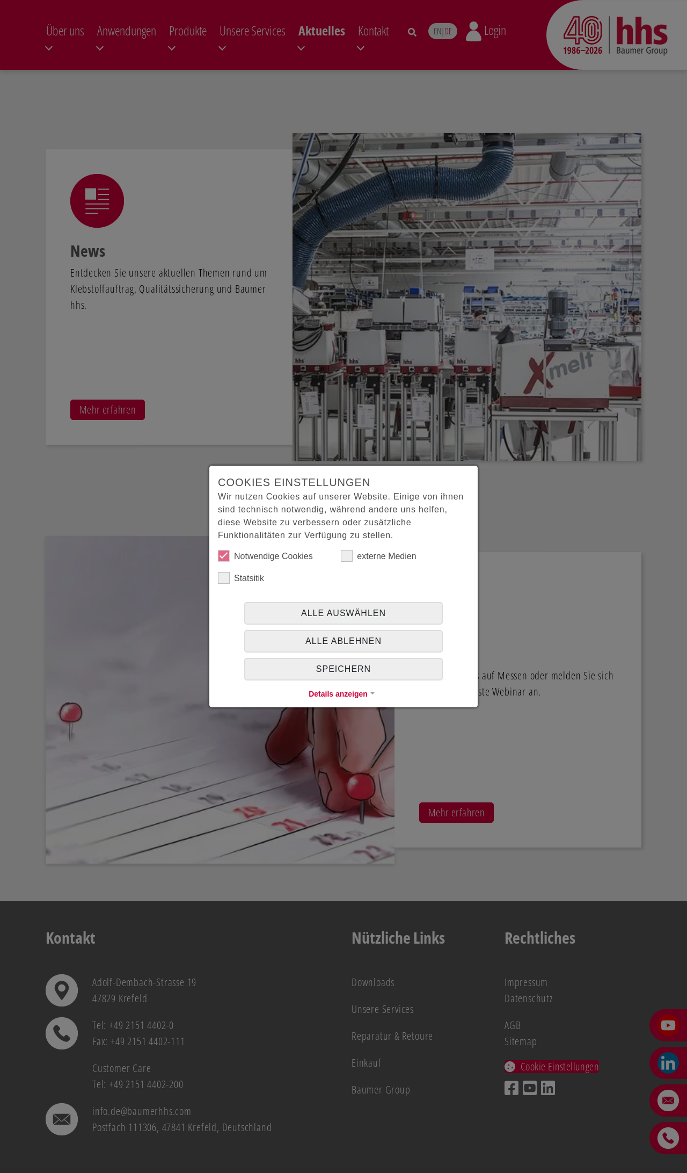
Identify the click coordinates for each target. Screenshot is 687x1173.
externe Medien (378, 556)
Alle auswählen (343, 613)
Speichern (343, 669)
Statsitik (241, 578)
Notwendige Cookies (265, 556)
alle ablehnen (343, 641)
